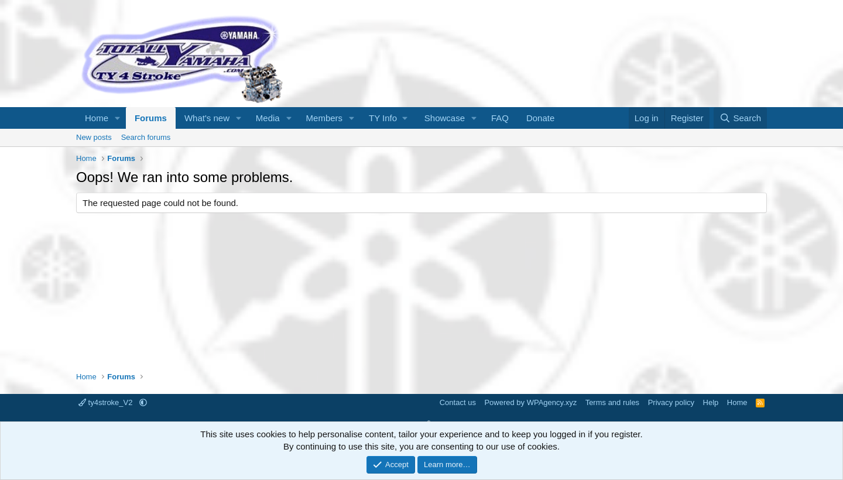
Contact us (458, 402)
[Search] (740, 118)
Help (711, 402)
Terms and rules (612, 402)
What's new (206, 118)
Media (268, 118)
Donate (540, 118)
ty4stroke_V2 (106, 402)
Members (324, 118)
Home (96, 118)
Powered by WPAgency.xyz (530, 402)
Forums (151, 118)
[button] (117, 118)
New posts (94, 137)
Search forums (146, 137)
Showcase (444, 118)
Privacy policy (671, 402)
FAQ (500, 118)
